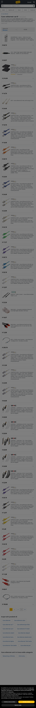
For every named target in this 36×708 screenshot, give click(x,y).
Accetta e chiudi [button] (26, 701)
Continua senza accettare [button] (9, 701)
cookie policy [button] (10, 691)
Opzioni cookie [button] (18, 705)
